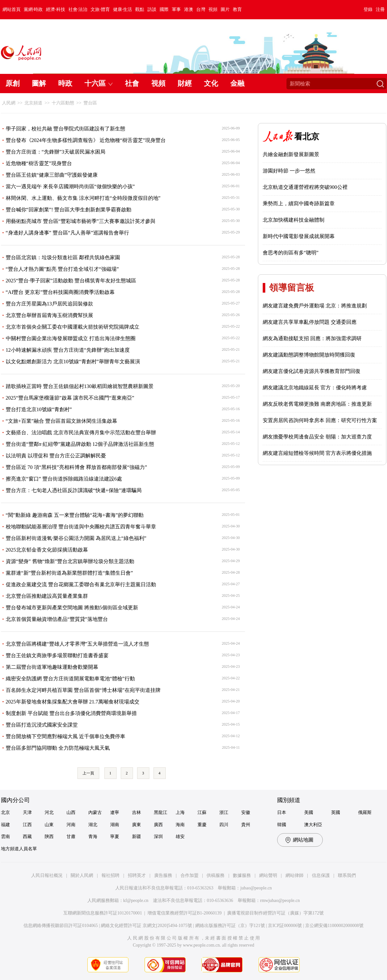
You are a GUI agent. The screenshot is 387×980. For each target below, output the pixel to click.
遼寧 (114, 812)
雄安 (180, 836)
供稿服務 (215, 875)
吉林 (136, 812)
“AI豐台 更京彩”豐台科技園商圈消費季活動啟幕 (60, 292)
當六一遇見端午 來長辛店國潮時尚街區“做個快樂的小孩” (70, 186)
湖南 (114, 824)
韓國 (281, 824)
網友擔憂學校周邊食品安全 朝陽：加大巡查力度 (317, 436)
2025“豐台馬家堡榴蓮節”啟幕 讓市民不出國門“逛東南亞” (70, 398)
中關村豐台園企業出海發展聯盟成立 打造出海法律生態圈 (71, 338)
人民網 (8, 103)
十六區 (95, 83)
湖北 (92, 824)
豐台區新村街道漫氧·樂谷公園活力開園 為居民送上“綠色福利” (76, 538)
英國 (335, 812)
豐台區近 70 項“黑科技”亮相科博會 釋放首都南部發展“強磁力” (76, 467)
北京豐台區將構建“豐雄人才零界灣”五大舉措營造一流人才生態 (77, 644)
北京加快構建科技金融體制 (293, 220)
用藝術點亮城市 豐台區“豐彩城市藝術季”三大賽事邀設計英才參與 (80, 221)
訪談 (151, 9)
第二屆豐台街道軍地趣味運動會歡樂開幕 (52, 667)
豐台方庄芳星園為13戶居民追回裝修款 (49, 303)
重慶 (202, 824)
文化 (211, 83)
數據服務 (242, 875)
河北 (49, 812)
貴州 (245, 824)
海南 (180, 824)
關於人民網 (82, 875)
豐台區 (90, 103)
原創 (12, 83)
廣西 (158, 824)
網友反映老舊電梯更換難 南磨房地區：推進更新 (317, 404)
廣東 (136, 824)
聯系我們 (347, 875)
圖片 (225, 9)
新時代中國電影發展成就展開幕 (299, 236)
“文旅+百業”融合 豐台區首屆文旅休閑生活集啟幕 (61, 421)
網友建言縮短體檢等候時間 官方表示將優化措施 (317, 453)
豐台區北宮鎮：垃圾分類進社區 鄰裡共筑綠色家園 (63, 257)
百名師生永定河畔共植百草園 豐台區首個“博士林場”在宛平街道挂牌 (83, 690)
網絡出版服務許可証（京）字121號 (230, 925)
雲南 (5, 836)
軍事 (176, 9)
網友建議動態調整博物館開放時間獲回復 (309, 355)
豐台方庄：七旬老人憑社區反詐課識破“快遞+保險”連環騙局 (74, 490)
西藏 (27, 836)
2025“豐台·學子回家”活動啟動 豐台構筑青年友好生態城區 (71, 280)
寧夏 (114, 836)
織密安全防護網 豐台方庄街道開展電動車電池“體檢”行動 (70, 678)
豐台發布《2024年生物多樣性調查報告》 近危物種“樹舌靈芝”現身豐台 (86, 140)
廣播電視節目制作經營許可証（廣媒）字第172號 (275, 913)
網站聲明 (268, 875)
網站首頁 (12, 9)
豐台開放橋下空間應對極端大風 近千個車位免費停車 (65, 736)
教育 (237, 9)
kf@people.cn (136, 900)
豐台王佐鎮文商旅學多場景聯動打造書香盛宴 (57, 655)
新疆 (136, 836)
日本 (281, 812)
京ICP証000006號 (285, 925)
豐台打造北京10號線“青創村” (39, 409)
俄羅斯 (365, 812)
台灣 (200, 9)
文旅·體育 (100, 9)
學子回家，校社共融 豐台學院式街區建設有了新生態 (65, 128)
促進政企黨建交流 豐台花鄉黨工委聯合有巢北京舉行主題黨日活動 (81, 584)
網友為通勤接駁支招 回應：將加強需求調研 (312, 338)
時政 (65, 83)
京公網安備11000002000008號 (334, 925)
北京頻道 (33, 103)
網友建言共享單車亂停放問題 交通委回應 (309, 322)
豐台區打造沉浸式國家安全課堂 (42, 725)
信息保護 (321, 875)
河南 (70, 824)
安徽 (245, 812)
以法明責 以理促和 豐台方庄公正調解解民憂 (56, 455)
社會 (132, 83)
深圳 (158, 836)
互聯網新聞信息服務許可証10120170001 (102, 913)
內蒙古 (95, 812)
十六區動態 (63, 103)
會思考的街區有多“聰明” (291, 252)
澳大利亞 (313, 824)
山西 (70, 812)
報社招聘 (110, 875)
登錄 (368, 9)
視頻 (212, 9)
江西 (27, 824)
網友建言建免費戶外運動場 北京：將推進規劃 (315, 305)
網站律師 (294, 875)
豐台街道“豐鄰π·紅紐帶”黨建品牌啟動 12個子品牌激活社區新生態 (80, 444)
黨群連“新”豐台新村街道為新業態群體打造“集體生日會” (69, 573)
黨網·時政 (33, 9)
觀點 (139, 9)
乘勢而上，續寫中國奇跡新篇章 (299, 203)
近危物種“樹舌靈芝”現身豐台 (39, 163)
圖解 (39, 83)
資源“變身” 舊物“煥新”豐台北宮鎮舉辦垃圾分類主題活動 (70, 561)
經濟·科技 (55, 9)
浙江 (223, 812)
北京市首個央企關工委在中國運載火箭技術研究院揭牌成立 (72, 327)
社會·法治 (78, 9)
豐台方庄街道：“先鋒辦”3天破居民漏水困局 (55, 152)
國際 (164, 9)
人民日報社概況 (47, 875)
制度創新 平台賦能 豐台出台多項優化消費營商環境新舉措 (71, 713)
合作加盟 (189, 875)
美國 (308, 812)
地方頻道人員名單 (19, 848)
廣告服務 (163, 875)
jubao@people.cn (256, 888)
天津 (27, 812)
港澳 (188, 9)
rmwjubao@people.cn (280, 900)
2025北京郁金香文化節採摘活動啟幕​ (47, 549)
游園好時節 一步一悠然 (289, 170)
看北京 (306, 136)
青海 (92, 836)
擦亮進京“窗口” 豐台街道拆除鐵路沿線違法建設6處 (64, 478)
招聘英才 (137, 875)
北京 (5, 812)
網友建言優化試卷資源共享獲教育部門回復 (311, 371)
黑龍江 (160, 812)
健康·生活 (122, 9)
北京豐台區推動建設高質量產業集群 (47, 596)
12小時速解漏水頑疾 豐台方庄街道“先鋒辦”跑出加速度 (68, 350)
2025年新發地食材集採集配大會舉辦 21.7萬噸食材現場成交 (72, 701)
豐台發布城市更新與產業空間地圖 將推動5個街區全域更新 (72, 607)
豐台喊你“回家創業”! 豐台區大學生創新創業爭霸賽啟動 (69, 209)
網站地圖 (303, 840)
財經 (185, 83)
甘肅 (70, 836)
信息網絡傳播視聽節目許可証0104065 (60, 925)
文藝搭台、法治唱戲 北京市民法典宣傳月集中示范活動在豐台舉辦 (81, 432)
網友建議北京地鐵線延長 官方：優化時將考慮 (315, 387)
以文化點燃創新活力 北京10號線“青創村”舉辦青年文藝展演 (73, 361)
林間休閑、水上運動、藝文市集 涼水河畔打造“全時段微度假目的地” (83, 198)
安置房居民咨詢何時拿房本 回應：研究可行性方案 (320, 420)
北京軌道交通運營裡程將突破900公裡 (305, 187)
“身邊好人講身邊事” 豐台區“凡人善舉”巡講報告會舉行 (67, 232)
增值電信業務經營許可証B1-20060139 (184, 913)
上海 (180, 812)
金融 (237, 83)
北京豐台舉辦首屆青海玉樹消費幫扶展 (49, 315)
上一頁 (88, 773)
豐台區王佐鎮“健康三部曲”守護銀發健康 (52, 175)
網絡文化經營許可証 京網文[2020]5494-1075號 (146, 925)
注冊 (380, 9)
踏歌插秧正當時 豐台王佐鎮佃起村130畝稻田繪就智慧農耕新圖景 (80, 386)
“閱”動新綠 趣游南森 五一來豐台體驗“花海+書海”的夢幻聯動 (75, 515)
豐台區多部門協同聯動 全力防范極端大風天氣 (58, 748)
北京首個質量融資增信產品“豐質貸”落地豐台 (57, 619)
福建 (5, 824)
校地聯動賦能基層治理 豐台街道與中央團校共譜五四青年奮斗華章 (81, 526)
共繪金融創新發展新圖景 (291, 154)
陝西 (49, 836)
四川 (223, 824)
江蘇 (202, 812)
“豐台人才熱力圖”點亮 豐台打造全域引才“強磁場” (62, 269)
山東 (49, 824)
